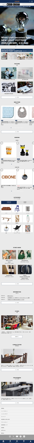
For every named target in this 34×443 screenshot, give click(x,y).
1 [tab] (15, 46)
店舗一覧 (16, 336)
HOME (3, 441)
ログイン (30, 441)
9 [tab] (23, 127)
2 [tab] (17, 46)
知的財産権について (4, 424)
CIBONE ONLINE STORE (17, 2)
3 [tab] (18, 46)
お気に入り (16, 441)
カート (24, 441)
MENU (32, 1)
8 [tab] (21, 127)
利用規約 (2, 408)
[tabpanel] (17, 26)
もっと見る (17, 97)
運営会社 (2, 433)
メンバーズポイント (4, 411)
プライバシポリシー (4, 422)
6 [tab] (18, 127)
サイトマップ (3, 416)
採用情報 (2, 427)
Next (30, 116)
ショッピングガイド (4, 413)
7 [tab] (20, 127)
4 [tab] (15, 127)
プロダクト (10, 441)
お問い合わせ (3, 430)
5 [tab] (17, 127)
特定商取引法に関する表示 (5, 419)
